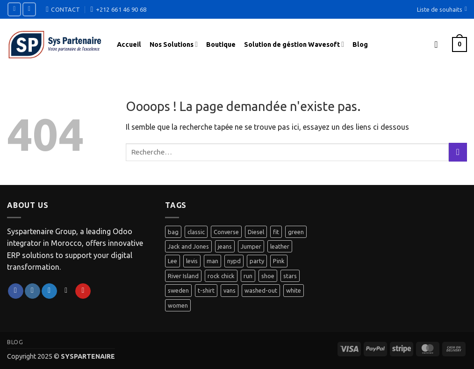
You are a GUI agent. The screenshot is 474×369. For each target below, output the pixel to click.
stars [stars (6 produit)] (290, 276)
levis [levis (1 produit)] (192, 261)
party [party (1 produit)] (257, 261)
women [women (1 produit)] (178, 305)
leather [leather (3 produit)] (279, 246)
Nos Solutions (174, 44)
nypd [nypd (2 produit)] (234, 261)
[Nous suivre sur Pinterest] (83, 291)
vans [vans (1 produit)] (229, 290)
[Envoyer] (458, 152)
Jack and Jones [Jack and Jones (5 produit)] (188, 246)
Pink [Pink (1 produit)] (279, 261)
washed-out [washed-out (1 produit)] (260, 290)
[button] (439, 44)
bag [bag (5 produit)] (173, 232)
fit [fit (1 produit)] (276, 232)
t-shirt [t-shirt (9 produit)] (206, 290)
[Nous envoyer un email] (66, 291)
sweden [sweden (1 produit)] (178, 290)
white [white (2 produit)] (293, 290)
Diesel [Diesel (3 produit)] (256, 232)
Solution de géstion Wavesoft (294, 44)
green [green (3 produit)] (296, 232)
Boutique (221, 44)
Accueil (129, 44)
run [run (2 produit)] (248, 276)
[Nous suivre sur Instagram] (29, 9)
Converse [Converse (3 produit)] (226, 232)
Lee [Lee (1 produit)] (172, 261)
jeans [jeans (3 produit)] (225, 246)
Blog (360, 44)
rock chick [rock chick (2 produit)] (221, 276)
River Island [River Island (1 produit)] (183, 276)
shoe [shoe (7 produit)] (267, 276)
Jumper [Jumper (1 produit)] (251, 246)
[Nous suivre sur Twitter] (49, 291)
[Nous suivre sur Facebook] (14, 9)
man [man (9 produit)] (212, 261)
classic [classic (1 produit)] (196, 232)
